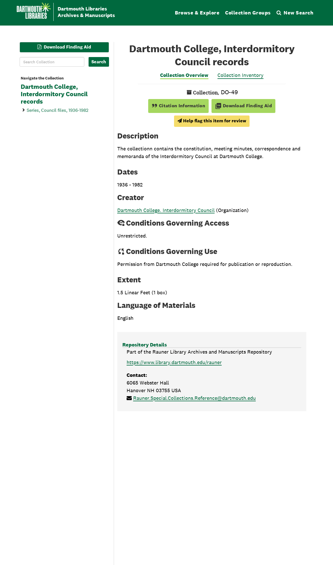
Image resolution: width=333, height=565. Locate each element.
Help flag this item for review (211, 121)
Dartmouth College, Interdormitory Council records (54, 94)
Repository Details (144, 344)
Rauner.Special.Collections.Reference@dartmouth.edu (194, 398)
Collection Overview (184, 75)
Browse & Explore (197, 12)
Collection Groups (248, 12)
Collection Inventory (240, 75)
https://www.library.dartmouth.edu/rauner (174, 362)
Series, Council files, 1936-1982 (57, 110)
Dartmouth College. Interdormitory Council (166, 210)
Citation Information (178, 106)
